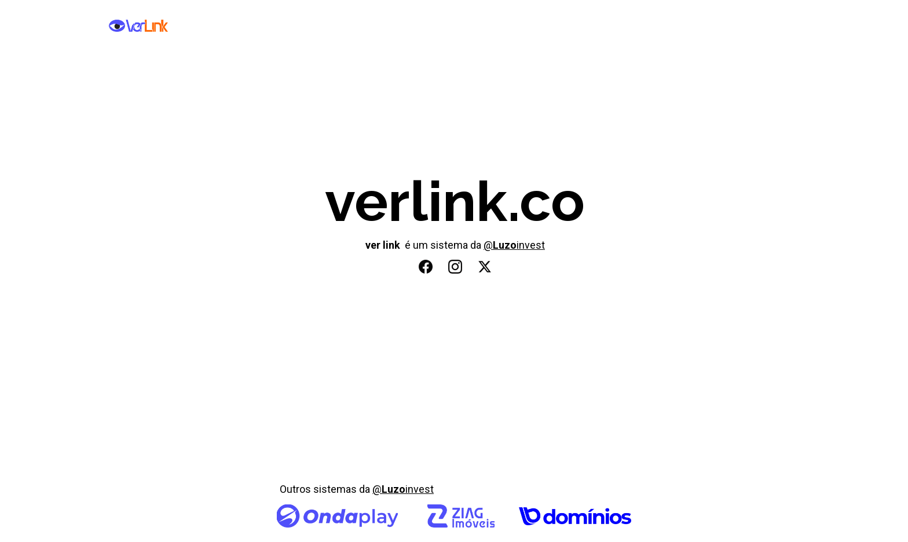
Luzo (505, 245)
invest (531, 245)
